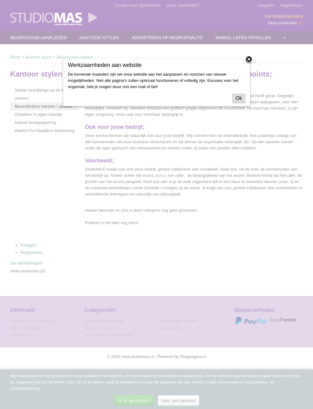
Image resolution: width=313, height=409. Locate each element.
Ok (239, 98)
